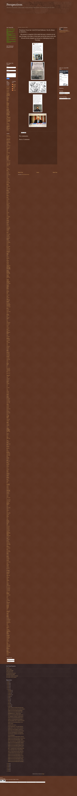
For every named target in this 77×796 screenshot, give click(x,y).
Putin (7, 517)
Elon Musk (8, 303)
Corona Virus (8, 232)
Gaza (7, 335)
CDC (7, 211)
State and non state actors (8, 573)
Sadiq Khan (8, 543)
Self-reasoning (8, 549)
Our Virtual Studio (9, 669)
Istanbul (8, 391)
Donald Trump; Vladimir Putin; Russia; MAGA (8, 286)
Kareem (8, 407)
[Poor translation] (4, 781)
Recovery (8, 527)
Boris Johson (8, 197)
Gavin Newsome (8, 330)
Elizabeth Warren (8, 301)
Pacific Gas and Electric (8, 490)
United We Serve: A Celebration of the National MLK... (16, 733)
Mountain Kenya (8, 465)
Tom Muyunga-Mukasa (8, 593)
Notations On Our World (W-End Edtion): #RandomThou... (16, 738)
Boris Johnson (8, 195)
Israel (7, 390)
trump (7, 596)
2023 (8, 686)
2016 (8, 769)
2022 (8, 687)
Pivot (7, 506)
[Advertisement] (38, 17)
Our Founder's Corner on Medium (11, 677)
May (9, 700)
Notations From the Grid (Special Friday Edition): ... (15, 710)
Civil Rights (8, 216)
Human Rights (8, 364)
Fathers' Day (8, 311)
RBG (7, 524)
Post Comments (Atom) (25, 174)
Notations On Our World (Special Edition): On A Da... (16, 755)
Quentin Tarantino (8, 521)
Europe (8, 310)
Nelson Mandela (8, 477)
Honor (7, 360)
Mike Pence (8, 455)
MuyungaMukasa (14, 85)
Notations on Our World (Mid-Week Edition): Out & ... (16, 714)
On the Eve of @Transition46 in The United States (15, 732)
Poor (7, 511)
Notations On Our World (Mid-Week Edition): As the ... (16, 757)
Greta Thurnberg (8, 342)
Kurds (7, 414)
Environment (8, 306)
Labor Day (8, 419)
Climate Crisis (8, 223)
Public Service (8, 516)
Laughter (8, 424)
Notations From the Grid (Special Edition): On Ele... (15, 758)
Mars (7, 436)
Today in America (10, 723)
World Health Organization (8, 651)
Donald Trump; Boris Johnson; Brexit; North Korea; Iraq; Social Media (8, 266)
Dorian (8, 290)
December (9, 690)
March (9, 703)
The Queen (8, 590)
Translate (65, 94)
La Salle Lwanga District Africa (8, 416)
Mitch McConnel (8, 460)
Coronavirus (8, 234)
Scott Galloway (8, 546)
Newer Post (20, 172)
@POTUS (8, 135)
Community (8, 227)
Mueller (8, 466)
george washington (8, 338)
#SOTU (8, 144)
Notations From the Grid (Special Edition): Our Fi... (15, 754)
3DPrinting (8, 152)
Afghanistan (8, 164)
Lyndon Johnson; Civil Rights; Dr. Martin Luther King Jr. (8, 430)
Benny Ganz (8, 188)
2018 (8, 766)
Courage (8, 235)
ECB (7, 293)
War (7, 642)
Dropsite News (8, 292)
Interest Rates (8, 382)
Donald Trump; (8, 263)
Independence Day (8, 375)
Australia (8, 178)
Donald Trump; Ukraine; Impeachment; (8, 276)
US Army (8, 618)
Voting (7, 639)
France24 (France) (8, 88)
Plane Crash (8, 507)
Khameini (8, 411)
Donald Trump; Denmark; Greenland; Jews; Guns (8, 272)
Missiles (8, 458)
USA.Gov (8, 130)
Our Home (7, 667)
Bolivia (8, 193)
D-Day (7, 243)
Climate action (8, 218)
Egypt (7, 296)
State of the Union (8, 576)
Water (7, 643)
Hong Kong (8, 359)
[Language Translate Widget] (64, 93)
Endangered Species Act (8, 305)
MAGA (8, 434)
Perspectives (14, 4)
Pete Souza (8, 501)
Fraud (7, 326)
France (8, 325)
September (10, 694)
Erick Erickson (8, 308)
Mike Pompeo (8, 457)
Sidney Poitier (8, 553)
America (8, 173)
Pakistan (8, 492)
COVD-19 (8, 236)
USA (7, 624)
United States (7, 613)
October (9, 693)
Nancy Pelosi (7, 471)
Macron (8, 433)
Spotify (8, 566)
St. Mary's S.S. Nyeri (8, 570)
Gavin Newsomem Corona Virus (8, 332)
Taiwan (8, 583)
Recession (8, 526)
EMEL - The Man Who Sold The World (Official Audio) (16, 748)
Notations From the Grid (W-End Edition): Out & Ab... (16, 746)
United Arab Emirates (8, 611)
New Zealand (8, 479)
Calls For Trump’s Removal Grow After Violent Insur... (16, 751)
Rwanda (8, 541)
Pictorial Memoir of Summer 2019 (8, 503)
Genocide (8, 336)
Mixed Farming (8, 462)
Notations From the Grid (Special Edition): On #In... (15, 722)
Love (7, 426)
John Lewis (8, 402)
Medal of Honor (8, 442)
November (9, 691)
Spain (7, 563)
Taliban (8, 584)
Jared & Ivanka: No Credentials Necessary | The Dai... (16, 730)
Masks (7, 440)
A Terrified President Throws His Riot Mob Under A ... (16, 752)
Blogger (43, 773)
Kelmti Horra (8, 408)
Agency (8, 165)
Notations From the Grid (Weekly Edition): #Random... (16, 742)
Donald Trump (8, 261)
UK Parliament (8, 602)
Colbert (8, 224)
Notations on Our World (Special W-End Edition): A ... (16, 719)
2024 (8, 684)
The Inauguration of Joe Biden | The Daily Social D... (16, 716)
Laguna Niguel (8, 422)
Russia (8, 540)
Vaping (8, 625)
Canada (8, 207)
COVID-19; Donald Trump (8, 239)
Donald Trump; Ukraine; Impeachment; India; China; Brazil (8, 281)
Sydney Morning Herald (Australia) (8, 110)
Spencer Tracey (8, 565)
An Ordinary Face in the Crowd (11, 673)
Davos (7, 245)
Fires (7, 321)
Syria (7, 581)
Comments (9, 661)
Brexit (7, 200)
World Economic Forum (8, 648)
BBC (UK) (8, 86)
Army (7, 177)
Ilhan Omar (8, 368)
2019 (8, 765)
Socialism (8, 558)
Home (38, 172)
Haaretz (8, 91)
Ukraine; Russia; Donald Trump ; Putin (8, 607)
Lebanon (8, 425)
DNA (7, 255)
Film (7, 316)
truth (7, 597)
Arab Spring (8, 174)
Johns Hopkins (8, 404)
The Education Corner (9, 671)
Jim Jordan (8, 398)
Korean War (8, 412)
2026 (8, 681)
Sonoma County (8, 560)
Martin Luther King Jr (8, 438)
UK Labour (8, 600)
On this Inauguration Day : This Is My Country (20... (15, 726)
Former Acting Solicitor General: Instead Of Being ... (15, 749)
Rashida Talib (8, 523)
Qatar (7, 519)
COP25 (8, 230)
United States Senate (8, 616)
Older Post (55, 172)
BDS (7, 187)
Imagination (8, 369)
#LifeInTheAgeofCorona (8, 139)
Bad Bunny (8, 182)
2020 (8, 763)
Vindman (8, 629)
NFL (7, 482)
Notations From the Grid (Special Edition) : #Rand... (15, 739)
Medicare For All (8, 446)
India (7, 377)
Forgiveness (8, 322)
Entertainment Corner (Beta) (10, 674)
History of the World (8, 353)
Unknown (14, 90)
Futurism (8, 90)
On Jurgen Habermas (8, 484)
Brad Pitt (8, 199)
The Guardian (8, 123)
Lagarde (8, 420)
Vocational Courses (8, 638)
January (9, 706)
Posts (8, 659)
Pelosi (7, 496)
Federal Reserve (8, 315)
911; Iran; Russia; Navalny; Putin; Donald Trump (8, 157)
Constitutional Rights (8, 229)
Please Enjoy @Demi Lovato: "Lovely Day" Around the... (16, 720)
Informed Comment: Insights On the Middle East (8, 95)
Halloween (8, 346)
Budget (8, 204)
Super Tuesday (8, 580)
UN (7, 609)
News (7, 481)
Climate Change (8, 220)
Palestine (8, 493)
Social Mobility (8, 556)
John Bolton (8, 401)
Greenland (8, 340)
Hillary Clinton (8, 350)
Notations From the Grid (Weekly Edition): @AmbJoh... (16, 736)
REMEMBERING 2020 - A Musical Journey (14, 713)
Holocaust (8, 354)
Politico (8, 510)
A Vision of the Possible (9, 670)
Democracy (8, 248)
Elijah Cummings (8, 299)
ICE (7, 365)
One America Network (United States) (8, 104)
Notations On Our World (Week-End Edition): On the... (16, 745)
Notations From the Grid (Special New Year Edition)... (16, 761)
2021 (8, 689)
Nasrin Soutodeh (8, 473)
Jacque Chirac (8, 394)
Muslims (8, 469)
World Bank (8, 646)
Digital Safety (7, 254)
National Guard (8, 475)
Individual (8, 378)
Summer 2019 (8, 578)
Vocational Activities (8, 635)
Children (8, 212)
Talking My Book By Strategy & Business (8, 113)
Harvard (8, 347)
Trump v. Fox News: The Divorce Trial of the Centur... (16, 707)
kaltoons (8, 406)
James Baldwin (8, 397)
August (9, 696)
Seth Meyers (8, 551)
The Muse (8, 124)
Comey (8, 225)
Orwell (7, 487)
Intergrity (8, 383)
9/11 (7, 154)
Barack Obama (8, 184)
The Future (8, 589)
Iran (7, 386)
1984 (7, 150)
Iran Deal (8, 387)
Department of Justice (8, 252)
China (7, 215)
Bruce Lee (8, 203)
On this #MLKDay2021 (11, 735)
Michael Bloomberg (8, 452)
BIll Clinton (8, 192)
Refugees (8, 528)
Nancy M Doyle (14, 87)
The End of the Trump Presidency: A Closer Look (15, 729)
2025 (8, 683)
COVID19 (8, 241)
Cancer (8, 208)
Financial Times (8, 318)
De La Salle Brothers (8, 247)
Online (7, 486)
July (8, 697)
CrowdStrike (8, 242)
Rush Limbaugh (8, 538)
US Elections (8, 619)
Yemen (8, 653)
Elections (8, 297)
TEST (14, 88)
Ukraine (8, 603)
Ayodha (8, 181)
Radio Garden (8, 107)
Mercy (7, 450)
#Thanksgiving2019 (8, 148)
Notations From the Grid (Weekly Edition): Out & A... (16, 717)
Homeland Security (8, 356)
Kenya (7, 410)
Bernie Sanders (8, 190)
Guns (7, 343)
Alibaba (8, 168)
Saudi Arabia (8, 544)
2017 (7, 151)
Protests (8, 514)
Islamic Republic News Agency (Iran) (8, 99)
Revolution (8, 530)
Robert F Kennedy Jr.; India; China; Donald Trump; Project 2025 (8, 533)
